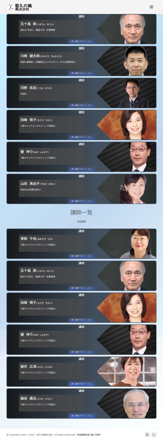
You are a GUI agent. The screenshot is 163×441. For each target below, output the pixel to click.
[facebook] (147, 434)
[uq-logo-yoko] (19, 3)
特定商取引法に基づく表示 (89, 435)
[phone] (153, 434)
